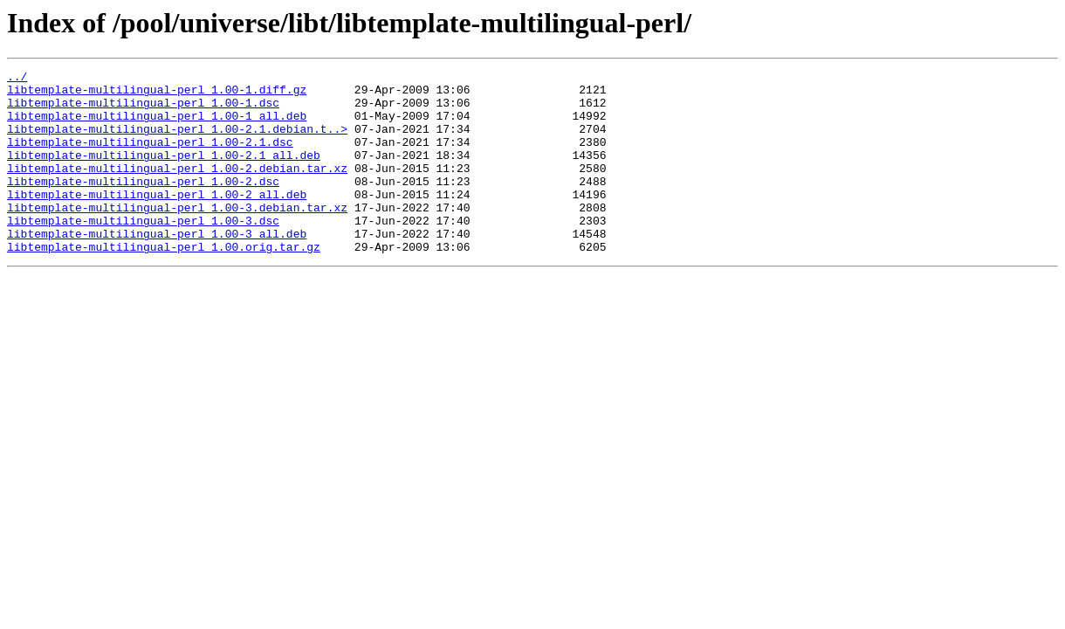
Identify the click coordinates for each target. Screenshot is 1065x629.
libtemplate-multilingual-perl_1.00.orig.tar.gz (163, 283)
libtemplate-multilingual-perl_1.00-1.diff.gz (156, 94)
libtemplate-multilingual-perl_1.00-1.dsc (143, 110)
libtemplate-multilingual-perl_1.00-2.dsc (143, 204)
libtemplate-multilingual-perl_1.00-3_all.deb (156, 267)
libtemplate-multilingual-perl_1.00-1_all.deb (156, 126)
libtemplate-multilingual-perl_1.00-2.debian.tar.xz (177, 189)
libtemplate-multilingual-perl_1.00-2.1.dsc (150, 157)
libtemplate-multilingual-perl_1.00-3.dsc (143, 251)
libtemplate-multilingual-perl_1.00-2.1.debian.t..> (177, 141)
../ (17, 78)
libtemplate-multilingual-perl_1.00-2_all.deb (156, 220)
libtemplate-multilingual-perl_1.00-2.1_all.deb (163, 173)
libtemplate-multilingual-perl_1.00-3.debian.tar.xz (177, 236)
